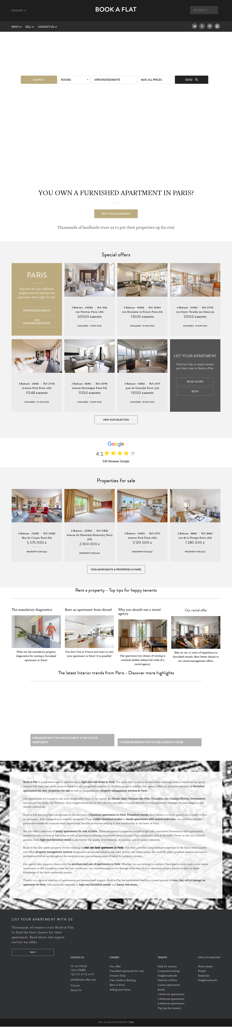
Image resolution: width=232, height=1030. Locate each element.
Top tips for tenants (169, 1011)
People (202, 974)
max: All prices (151, 79)
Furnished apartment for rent (127, 974)
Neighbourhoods (167, 979)
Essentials (203, 979)
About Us (76, 993)
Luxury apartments (169, 988)
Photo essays (205, 969)
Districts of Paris (167, 983)
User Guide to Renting (123, 983)
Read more (195, 382)
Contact (75, 989)
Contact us (47, 27)
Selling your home (120, 993)
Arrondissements (107, 79)
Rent (17, 27)
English (19, 11)
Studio (161, 993)
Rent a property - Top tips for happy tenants (116, 592)
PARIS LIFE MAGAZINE (209, 961)
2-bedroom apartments (171, 1002)
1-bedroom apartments (171, 997)
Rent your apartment (116, 213)
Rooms (66, 79)
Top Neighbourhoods (37, 322)
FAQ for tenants (167, 969)
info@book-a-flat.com (83, 983)
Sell (29, 27)
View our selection (116, 420)
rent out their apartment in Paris (103, 851)
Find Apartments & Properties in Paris (116, 571)
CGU (131, 1025)
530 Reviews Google (116, 462)
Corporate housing (168, 974)
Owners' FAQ (118, 979)
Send (191, 79)
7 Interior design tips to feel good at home (151, 746)
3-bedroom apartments (171, 1007)
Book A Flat (116, 12)
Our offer (115, 969)
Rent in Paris (117, 988)
